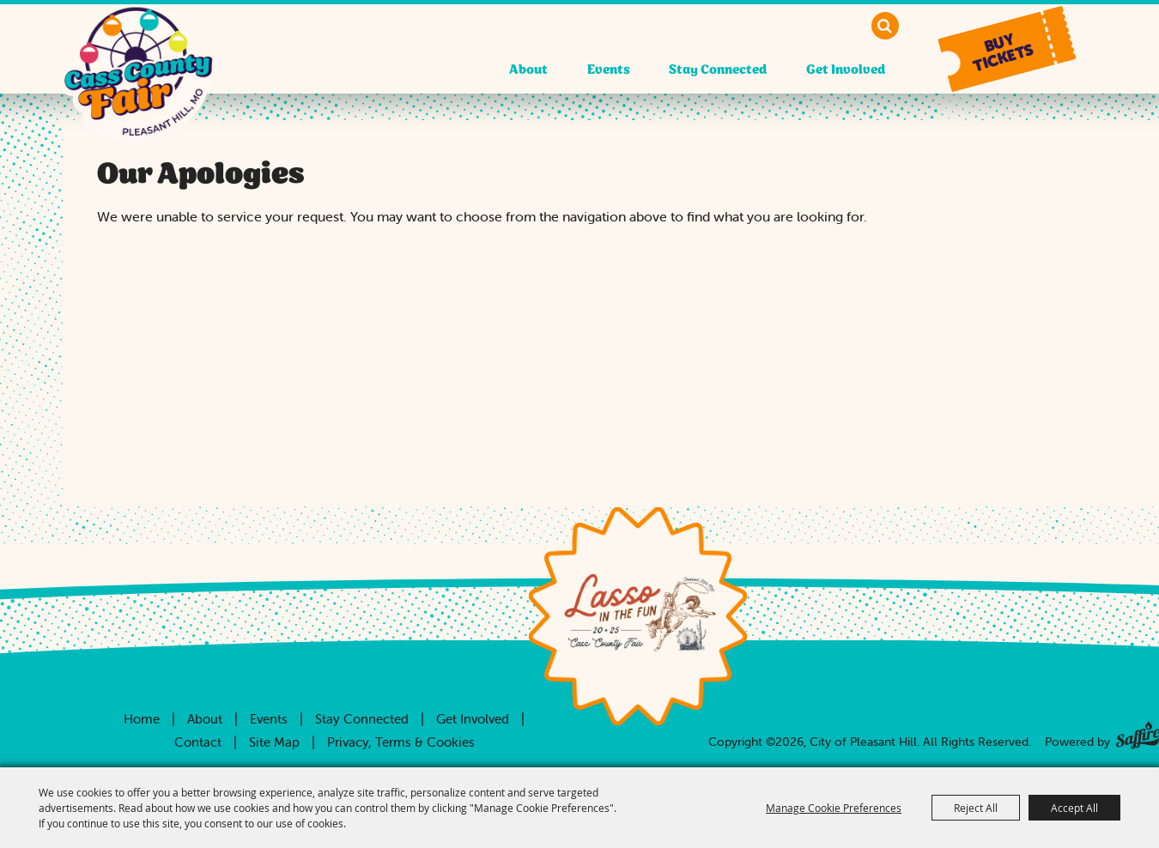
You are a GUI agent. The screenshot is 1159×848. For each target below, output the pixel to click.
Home (142, 719)
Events (608, 70)
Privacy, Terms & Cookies (401, 742)
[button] (1007, 49)
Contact (197, 742)
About (528, 70)
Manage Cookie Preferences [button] (833, 808)
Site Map (274, 742)
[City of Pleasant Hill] (138, 88)
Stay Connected (718, 70)
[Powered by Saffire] (1137, 732)
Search (885, 25)
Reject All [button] (976, 808)
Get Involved (845, 70)
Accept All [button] (1074, 808)
